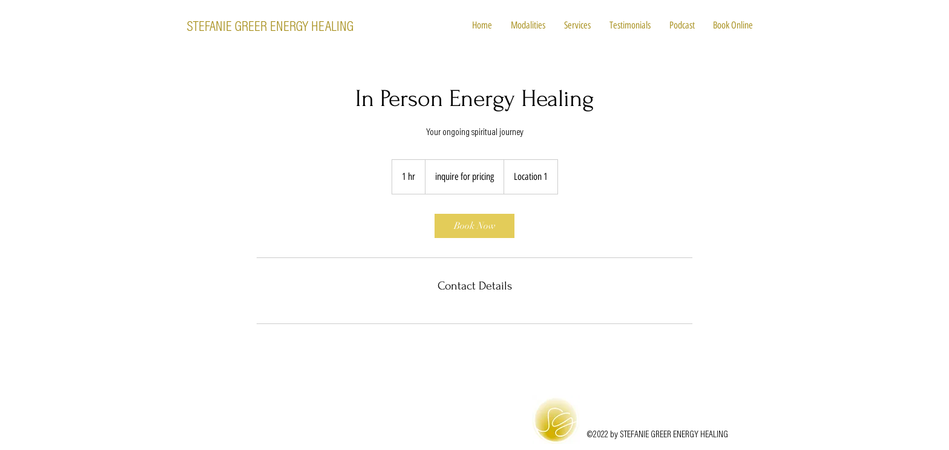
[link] (474, 226)
